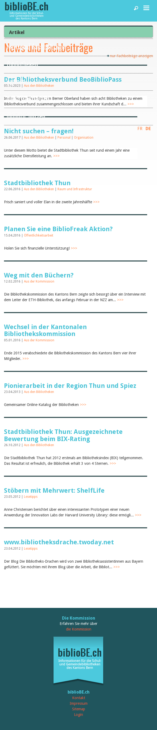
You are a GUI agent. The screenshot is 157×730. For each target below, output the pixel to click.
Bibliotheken (22, 64)
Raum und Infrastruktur (74, 189)
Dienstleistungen (28, 98)
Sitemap (78, 709)
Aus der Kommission (39, 281)
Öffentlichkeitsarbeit (38, 235)
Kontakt (78, 698)
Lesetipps (31, 497)
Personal (64, 137)
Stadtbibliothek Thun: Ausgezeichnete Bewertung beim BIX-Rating (63, 435)
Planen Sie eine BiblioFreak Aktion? (58, 229)
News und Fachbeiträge (36, 46)
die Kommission (78, 629)
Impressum (79, 703)
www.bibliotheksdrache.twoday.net (59, 542)
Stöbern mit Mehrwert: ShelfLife (54, 490)
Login (78, 714)
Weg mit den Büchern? (38, 275)
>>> (56, 156)
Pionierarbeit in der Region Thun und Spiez (70, 385)
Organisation (83, 137)
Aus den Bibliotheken (39, 137)
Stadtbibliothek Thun (37, 183)
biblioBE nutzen (26, 115)
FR (139, 128)
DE (148, 128)
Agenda (16, 81)
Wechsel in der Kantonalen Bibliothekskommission (45, 330)
